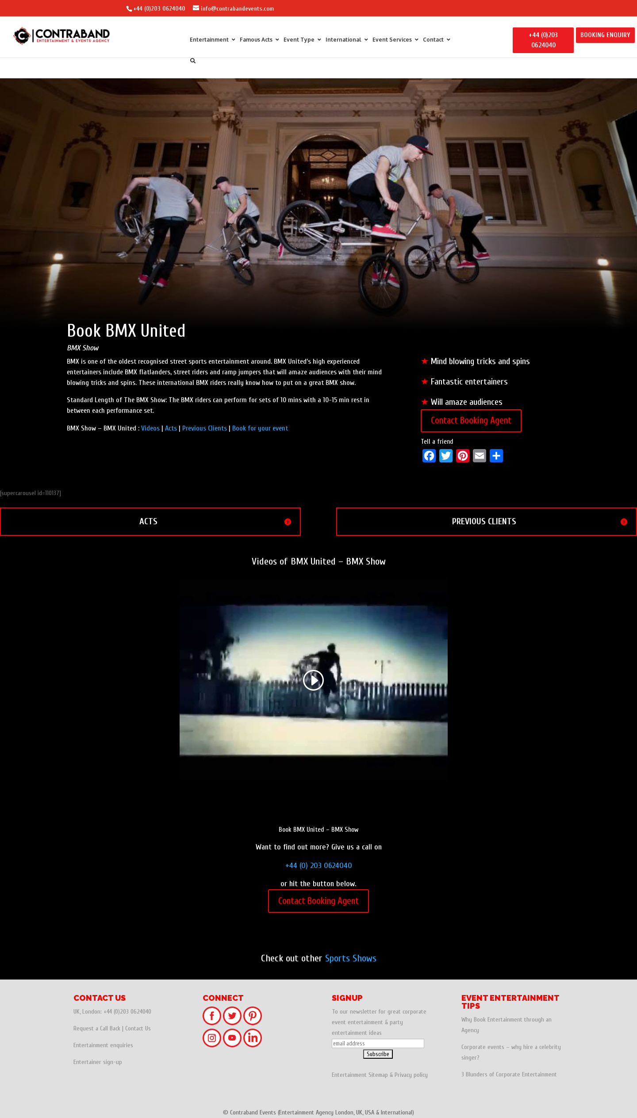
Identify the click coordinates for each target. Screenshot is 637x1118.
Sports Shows (350, 958)
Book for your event (260, 428)
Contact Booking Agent (471, 420)
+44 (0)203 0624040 (159, 8)
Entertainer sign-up (97, 1062)
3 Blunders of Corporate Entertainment (509, 1074)
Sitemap (378, 1075)
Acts (171, 428)
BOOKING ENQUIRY (605, 35)
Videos (150, 428)
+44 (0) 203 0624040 (318, 865)
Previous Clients (204, 428)
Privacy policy (411, 1075)
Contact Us (138, 1028)
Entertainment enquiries (103, 1045)
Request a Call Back (96, 1028)
